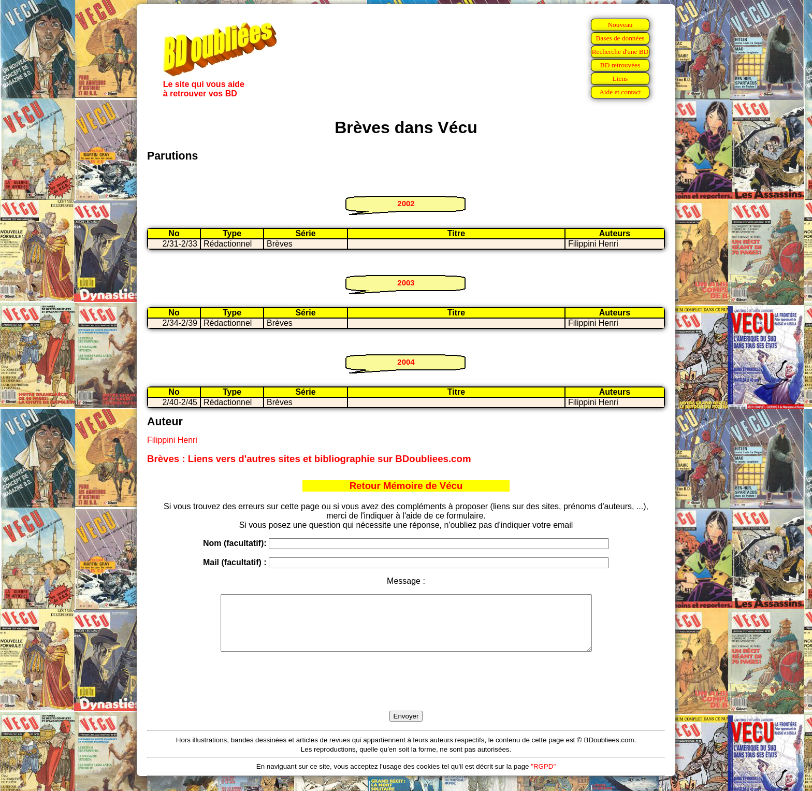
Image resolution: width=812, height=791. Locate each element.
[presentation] (406, 693)
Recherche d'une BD (620, 51)
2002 (405, 203)
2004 (405, 361)
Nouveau (619, 24)
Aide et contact (620, 92)
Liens (620, 78)
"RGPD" (543, 777)
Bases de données (620, 38)
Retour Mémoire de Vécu (406, 485)
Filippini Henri (172, 440)
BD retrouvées (620, 65)
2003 (405, 282)
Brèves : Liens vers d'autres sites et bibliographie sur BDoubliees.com (309, 458)
